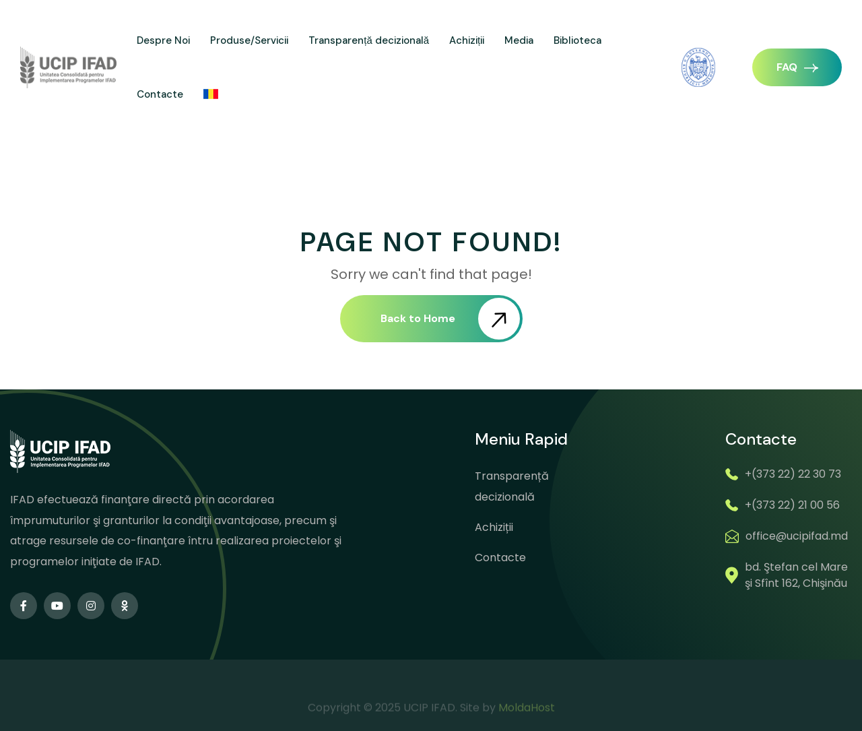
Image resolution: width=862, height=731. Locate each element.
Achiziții (466, 40)
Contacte (160, 94)
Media (518, 40)
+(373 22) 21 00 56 (792, 505)
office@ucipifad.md (796, 536)
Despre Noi (163, 40)
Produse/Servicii (249, 40)
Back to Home (450, 319)
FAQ (797, 67)
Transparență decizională (368, 40)
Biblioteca (577, 40)
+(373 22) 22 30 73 (793, 474)
